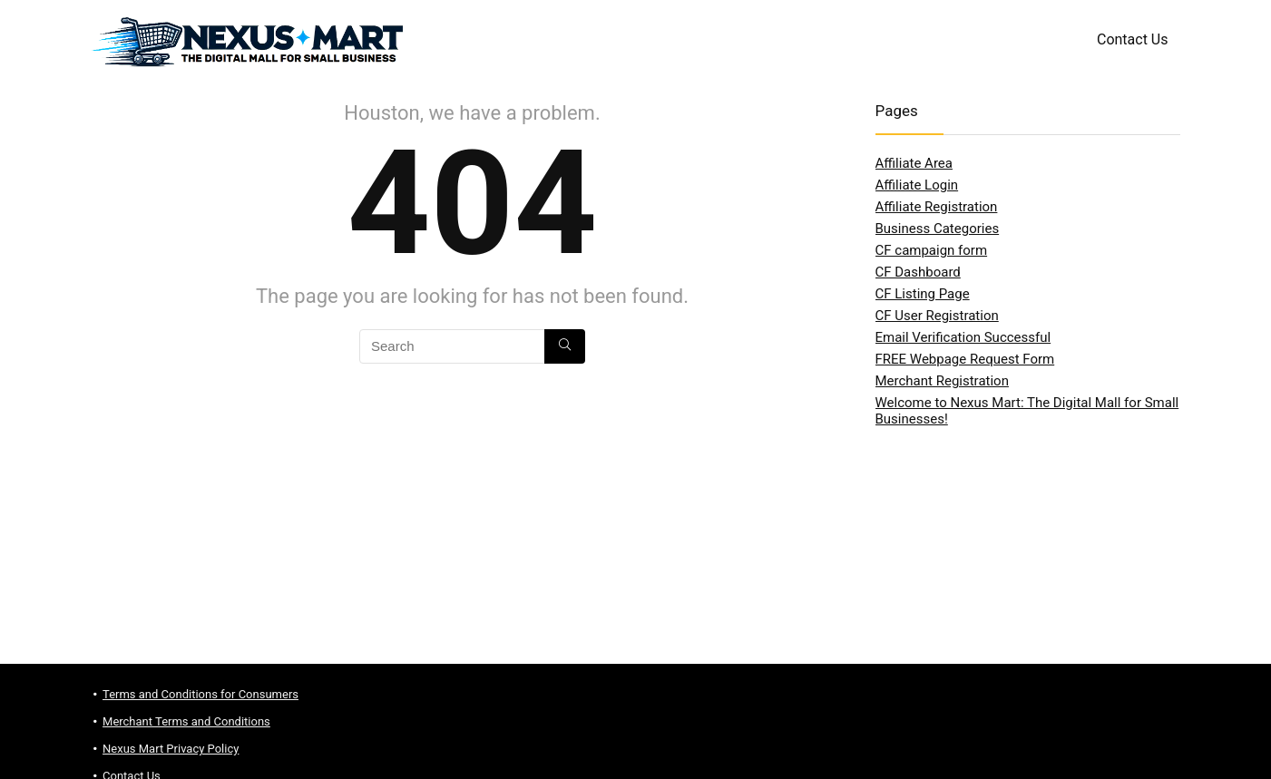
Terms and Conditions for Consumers (200, 694)
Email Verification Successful (963, 337)
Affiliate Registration (936, 207)
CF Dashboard (918, 272)
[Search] (564, 346)
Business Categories (937, 228)
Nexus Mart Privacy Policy (171, 748)
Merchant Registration (942, 381)
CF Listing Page (922, 294)
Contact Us (1132, 39)
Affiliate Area (914, 163)
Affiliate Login (917, 185)
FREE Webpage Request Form (965, 359)
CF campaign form (931, 250)
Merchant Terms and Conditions (186, 721)
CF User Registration (937, 315)
